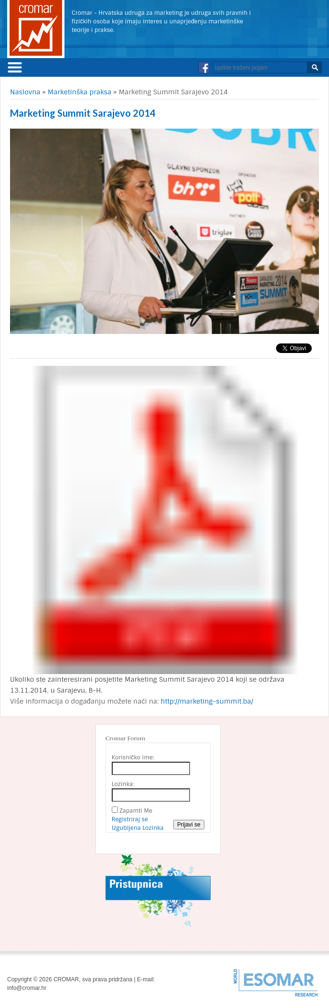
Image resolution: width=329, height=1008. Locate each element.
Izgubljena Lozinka (138, 828)
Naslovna (25, 92)
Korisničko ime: (133, 757)
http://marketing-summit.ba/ (206, 701)
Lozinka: (123, 784)
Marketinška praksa (79, 92)
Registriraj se (130, 819)
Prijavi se (189, 824)
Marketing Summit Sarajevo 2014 (83, 113)
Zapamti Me (135, 811)
